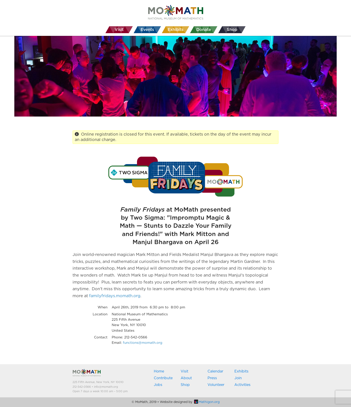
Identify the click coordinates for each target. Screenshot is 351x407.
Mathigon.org (207, 402)
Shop (185, 385)
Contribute (163, 378)
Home (159, 371)
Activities (242, 385)
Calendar (215, 371)
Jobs (158, 385)
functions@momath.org (142, 342)
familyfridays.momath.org (114, 296)
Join (238, 378)
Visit (184, 371)
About (186, 378)
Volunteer (216, 385)
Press (212, 378)
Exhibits (241, 371)
